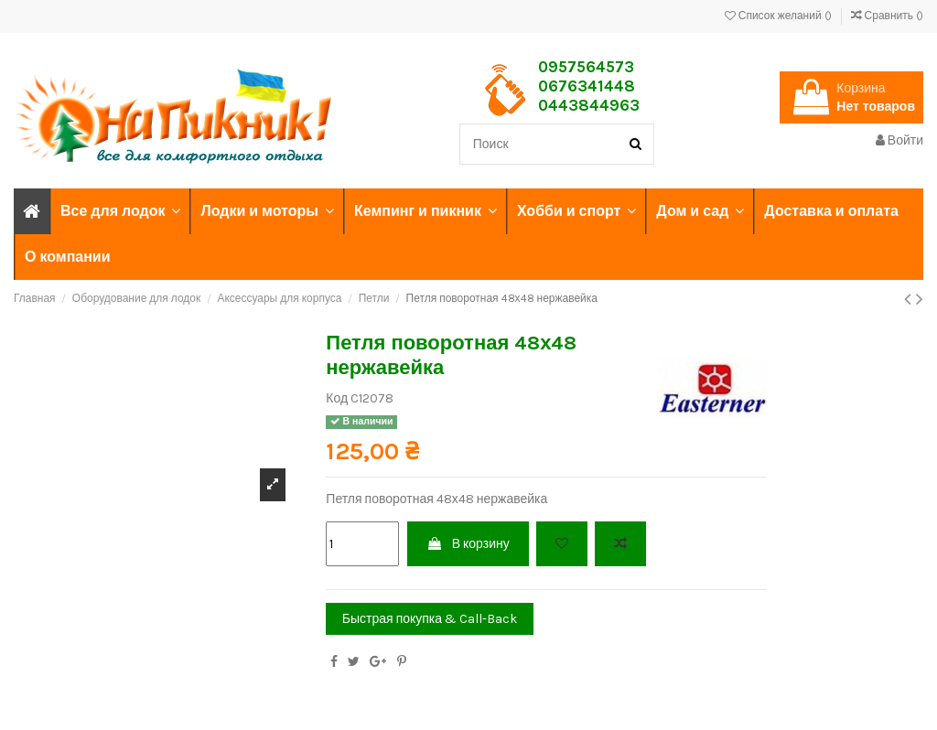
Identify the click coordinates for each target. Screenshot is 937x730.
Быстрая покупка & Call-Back (429, 619)
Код (337, 398)
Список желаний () (780, 15)
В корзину (468, 544)
